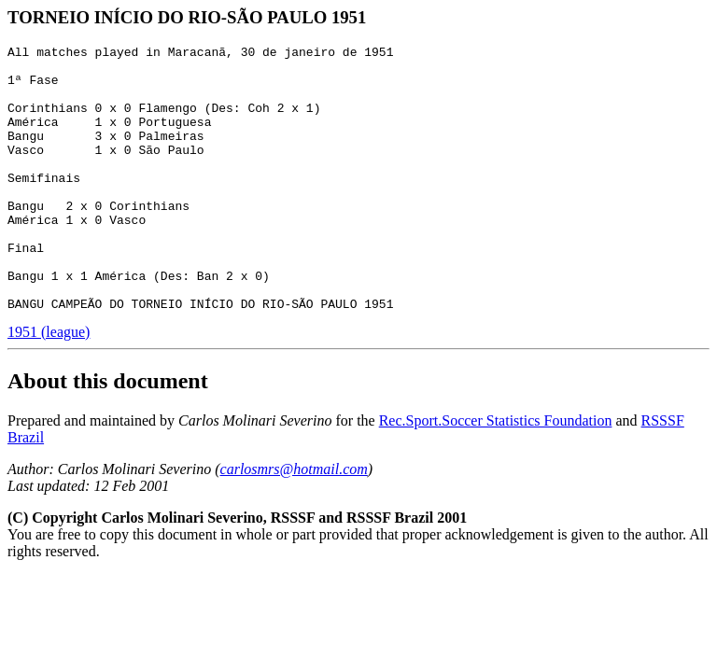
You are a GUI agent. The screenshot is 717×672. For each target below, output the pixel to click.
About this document (107, 434)
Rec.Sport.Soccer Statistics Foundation (495, 474)
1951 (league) (48, 385)
